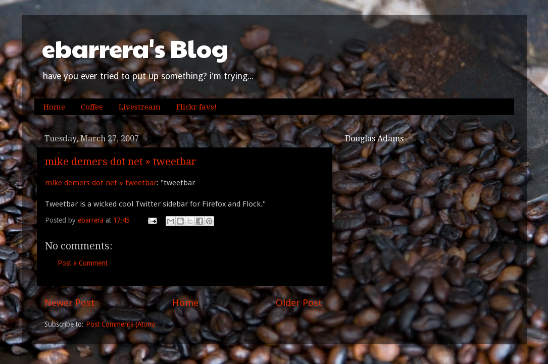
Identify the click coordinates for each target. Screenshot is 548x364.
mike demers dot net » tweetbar (120, 161)
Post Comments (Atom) (120, 324)
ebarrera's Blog (135, 48)
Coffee (92, 107)
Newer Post (69, 302)
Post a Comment (83, 263)
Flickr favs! (196, 107)
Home (54, 107)
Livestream (140, 107)
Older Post (299, 302)
